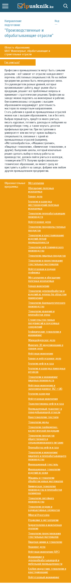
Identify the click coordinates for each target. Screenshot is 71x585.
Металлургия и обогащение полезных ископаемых (44, 279)
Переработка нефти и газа (43, 447)
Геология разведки (39, 393)
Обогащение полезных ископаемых (41, 190)
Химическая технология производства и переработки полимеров (45, 490)
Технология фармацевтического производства (46, 304)
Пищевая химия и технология (45, 542)
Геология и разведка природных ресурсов (46, 370)
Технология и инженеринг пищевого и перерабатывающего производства (47, 456)
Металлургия (36, 183)
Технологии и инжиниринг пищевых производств (43, 378)
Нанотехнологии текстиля (43, 417)
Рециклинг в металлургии (43, 520)
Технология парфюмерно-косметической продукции (43, 428)
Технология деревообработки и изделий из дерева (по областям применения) (47, 294)
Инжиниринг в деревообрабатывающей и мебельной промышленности (45, 560)
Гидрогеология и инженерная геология (45, 526)
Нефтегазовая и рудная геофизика (41, 270)
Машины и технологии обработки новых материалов (45, 479)
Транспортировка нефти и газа (46, 403)
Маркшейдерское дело (41, 340)
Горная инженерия (38, 286)
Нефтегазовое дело (39, 222)
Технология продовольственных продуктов (47, 228)
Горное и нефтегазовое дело (44, 358)
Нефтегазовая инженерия (43, 399)
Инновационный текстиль (43, 464)
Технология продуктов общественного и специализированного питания (45, 439)
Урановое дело (36, 547)
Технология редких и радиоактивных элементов (44, 508)
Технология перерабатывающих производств (46, 215)
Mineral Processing (38, 515)
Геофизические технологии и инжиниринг (44, 333)
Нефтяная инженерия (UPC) (44, 552)
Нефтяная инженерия (40, 353)
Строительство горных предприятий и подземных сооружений (43, 323)
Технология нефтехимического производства (46, 249)
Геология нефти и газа (41, 363)
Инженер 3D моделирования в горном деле (45, 346)
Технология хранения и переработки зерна (41, 313)
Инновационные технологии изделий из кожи (44, 471)
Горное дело (35, 196)
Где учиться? (12, 62)
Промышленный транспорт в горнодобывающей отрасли (45, 410)
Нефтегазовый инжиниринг (43, 577)
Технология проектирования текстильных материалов (44, 535)
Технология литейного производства (41, 500)
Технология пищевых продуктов (47, 255)
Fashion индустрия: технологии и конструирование (47, 570)
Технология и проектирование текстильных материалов (45, 262)
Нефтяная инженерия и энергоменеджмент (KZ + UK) (45, 387)
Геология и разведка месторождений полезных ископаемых (43, 205)
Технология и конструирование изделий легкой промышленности (46, 239)
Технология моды (38, 422)
